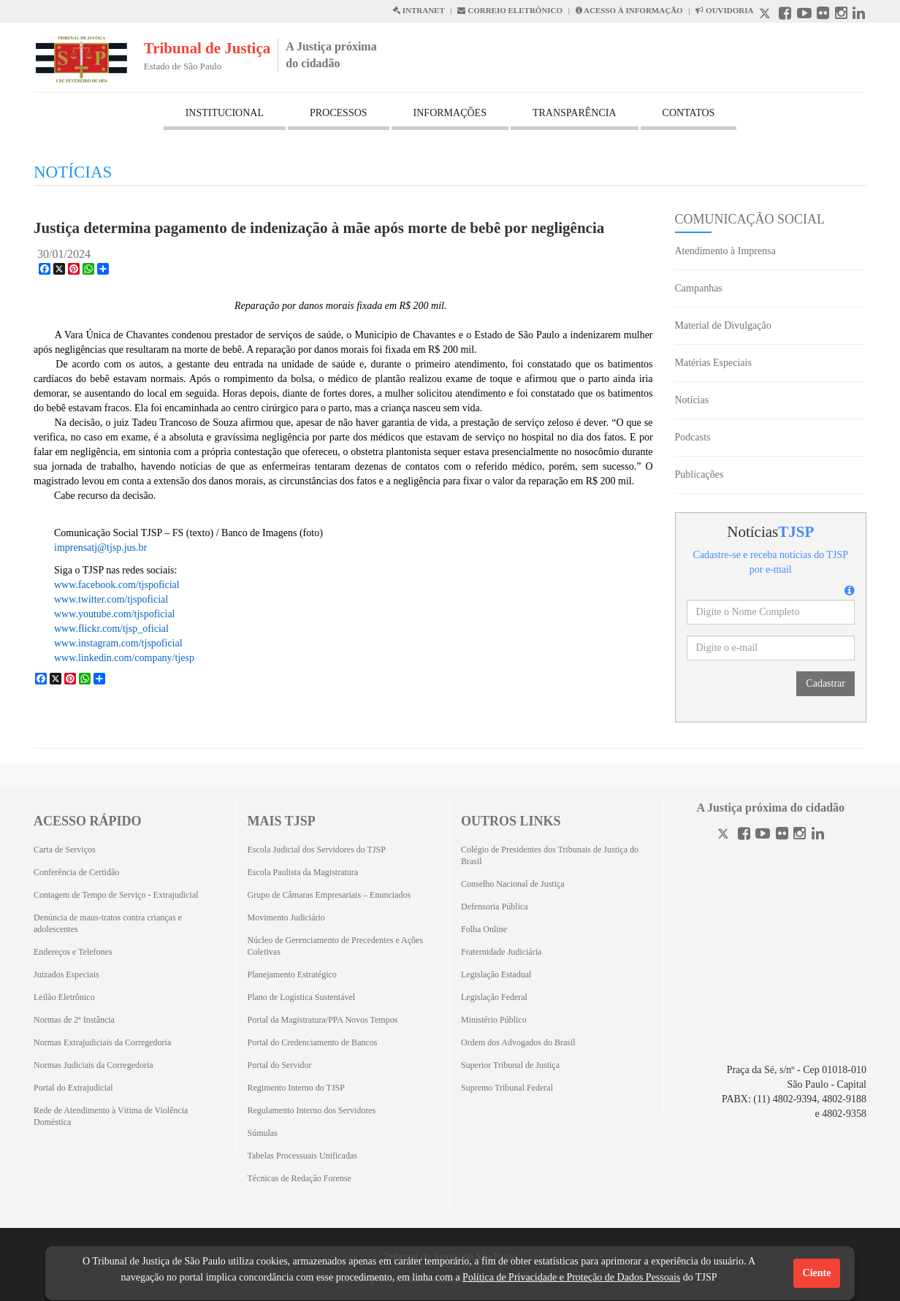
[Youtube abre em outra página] (804, 14)
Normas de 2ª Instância (74, 1020)
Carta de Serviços (65, 849)
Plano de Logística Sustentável (302, 997)
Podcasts (693, 437)
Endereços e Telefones (73, 952)
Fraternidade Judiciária (501, 952)
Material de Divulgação (723, 325)
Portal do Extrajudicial (73, 1088)
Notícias (692, 399)
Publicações (699, 474)
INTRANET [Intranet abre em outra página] (418, 10)
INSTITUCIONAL (225, 112)
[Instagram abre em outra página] (841, 14)
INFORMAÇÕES (450, 112)
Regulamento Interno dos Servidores (312, 1110)
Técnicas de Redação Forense (299, 1178)
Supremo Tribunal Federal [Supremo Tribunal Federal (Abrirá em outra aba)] (507, 1088)
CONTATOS (689, 112)
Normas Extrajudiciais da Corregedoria (102, 1042)
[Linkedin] (817, 835)
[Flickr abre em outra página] (823, 14)
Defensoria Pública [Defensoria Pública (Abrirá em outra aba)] (494, 906)
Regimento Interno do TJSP (296, 1088)
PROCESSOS (338, 112)
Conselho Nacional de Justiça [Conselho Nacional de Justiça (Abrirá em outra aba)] (513, 884)
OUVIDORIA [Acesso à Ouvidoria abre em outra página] (724, 10)
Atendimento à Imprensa (725, 250)
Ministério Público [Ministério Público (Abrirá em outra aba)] (494, 1020)
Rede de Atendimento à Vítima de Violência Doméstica (111, 1116)
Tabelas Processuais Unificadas (302, 1156)
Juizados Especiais (66, 974)
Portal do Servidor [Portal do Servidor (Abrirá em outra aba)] (280, 1065)
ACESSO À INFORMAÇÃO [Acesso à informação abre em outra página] (629, 10)
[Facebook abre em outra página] (785, 14)
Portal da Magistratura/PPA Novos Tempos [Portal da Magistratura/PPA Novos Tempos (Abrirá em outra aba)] (323, 1020)
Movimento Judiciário (286, 917)
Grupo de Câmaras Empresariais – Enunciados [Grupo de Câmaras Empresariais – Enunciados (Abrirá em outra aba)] (329, 895)
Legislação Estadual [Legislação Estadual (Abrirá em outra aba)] (496, 974)
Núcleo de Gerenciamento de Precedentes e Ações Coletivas (336, 946)
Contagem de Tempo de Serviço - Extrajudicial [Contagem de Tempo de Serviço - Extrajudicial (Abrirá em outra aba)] (116, 895)
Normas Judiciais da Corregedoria (93, 1065)
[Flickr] (782, 835)
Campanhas (698, 288)
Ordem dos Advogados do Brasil (518, 1042)
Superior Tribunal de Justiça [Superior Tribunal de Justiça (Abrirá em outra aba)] (510, 1065)
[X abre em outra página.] (766, 14)
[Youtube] (762, 835)
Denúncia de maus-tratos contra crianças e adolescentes (108, 923)
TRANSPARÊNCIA (575, 112)
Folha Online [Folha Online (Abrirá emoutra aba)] (484, 929)
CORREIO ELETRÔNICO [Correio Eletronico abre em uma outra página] (509, 10)
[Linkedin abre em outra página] (858, 14)
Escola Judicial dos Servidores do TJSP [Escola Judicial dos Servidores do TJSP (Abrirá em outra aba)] (317, 849)
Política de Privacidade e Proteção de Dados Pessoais (571, 1277)
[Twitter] (724, 835)
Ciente (817, 1272)
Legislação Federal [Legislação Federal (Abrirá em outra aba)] (494, 997)
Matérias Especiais (713, 362)
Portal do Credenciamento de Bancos (313, 1042)
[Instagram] (799, 835)
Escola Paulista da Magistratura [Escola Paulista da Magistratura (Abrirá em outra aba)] (303, 872)
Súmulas (263, 1133)
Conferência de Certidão (76, 872)
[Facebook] (744, 835)
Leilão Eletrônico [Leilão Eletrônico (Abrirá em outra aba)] (64, 997)
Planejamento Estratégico (292, 974)
